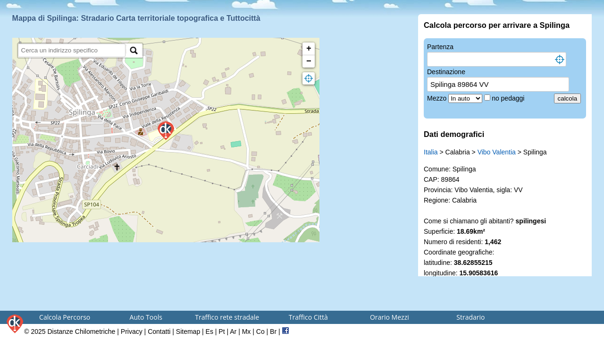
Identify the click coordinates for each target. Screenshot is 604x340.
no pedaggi (509, 98)
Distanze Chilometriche (81, 331)
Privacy (132, 331)
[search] (72, 50)
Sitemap (188, 331)
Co (260, 331)
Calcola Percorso (64, 317)
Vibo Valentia (497, 152)
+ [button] (308, 48)
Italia (431, 152)
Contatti (159, 331)
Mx (246, 331)
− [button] (308, 61)
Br (273, 331)
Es (209, 331)
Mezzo (437, 98)
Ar (233, 331)
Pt (221, 331)
